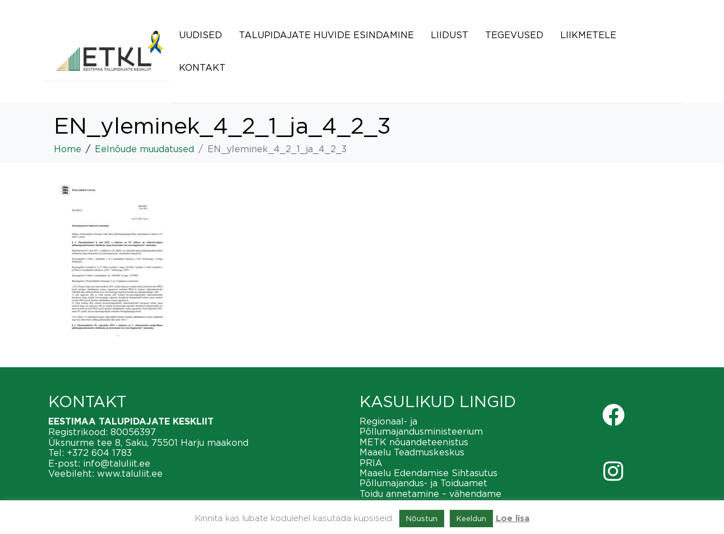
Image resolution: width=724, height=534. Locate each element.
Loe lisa (512, 518)
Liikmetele (588, 35)
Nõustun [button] (421, 518)
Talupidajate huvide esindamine (326, 35)
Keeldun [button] (471, 518)
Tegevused (514, 35)
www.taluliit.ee (130, 473)
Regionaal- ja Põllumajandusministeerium (421, 426)
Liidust (449, 35)
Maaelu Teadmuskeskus (411, 452)
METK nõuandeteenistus (413, 442)
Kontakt (202, 67)
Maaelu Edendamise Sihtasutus (428, 473)
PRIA (370, 463)
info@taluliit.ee (116, 463)
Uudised (200, 35)
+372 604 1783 (99, 453)
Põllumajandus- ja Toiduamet (423, 483)
